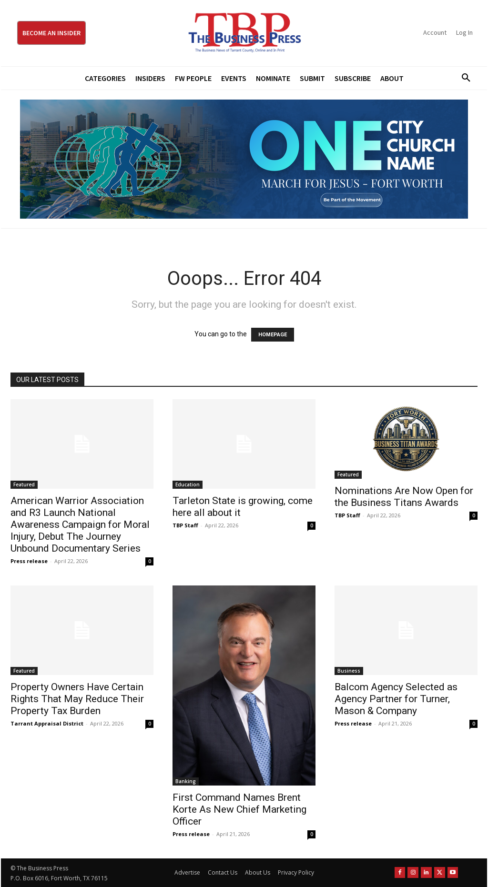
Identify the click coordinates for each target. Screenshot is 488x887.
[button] (463, 78)
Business (348, 670)
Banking (185, 781)
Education (187, 484)
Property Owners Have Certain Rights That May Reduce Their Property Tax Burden (77, 698)
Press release (29, 560)
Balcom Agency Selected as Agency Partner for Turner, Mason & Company (396, 698)
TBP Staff (185, 525)
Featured (24, 484)
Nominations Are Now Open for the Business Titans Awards (404, 496)
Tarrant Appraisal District (46, 723)
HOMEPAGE (272, 335)
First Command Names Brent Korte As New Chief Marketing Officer (239, 809)
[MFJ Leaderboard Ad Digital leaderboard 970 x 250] (244, 159)
